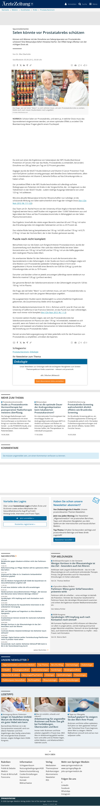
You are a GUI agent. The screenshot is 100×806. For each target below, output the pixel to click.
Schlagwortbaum (27, 765)
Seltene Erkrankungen (69, 680)
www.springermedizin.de (71, 765)
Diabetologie (86, 665)
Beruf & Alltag (57, 665)
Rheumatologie (49, 680)
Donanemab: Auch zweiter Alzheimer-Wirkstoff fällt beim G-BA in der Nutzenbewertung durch (24, 645)
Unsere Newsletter (14, 660)
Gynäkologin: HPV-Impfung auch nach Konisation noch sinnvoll (22, 600)
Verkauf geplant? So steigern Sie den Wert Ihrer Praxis (83, 718)
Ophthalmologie (64, 675)
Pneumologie (80, 675)
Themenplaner (52, 768)
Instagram (65, 794)
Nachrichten (8, 556)
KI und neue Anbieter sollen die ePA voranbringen (20, 588)
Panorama (5, 777)
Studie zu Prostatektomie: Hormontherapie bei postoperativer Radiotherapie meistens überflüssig (16, 408)
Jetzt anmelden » (25, 518)
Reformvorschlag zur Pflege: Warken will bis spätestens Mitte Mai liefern (24, 569)
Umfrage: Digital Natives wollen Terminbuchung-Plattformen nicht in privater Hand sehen (24, 639)
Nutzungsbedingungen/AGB (32, 768)
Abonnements (52, 774)
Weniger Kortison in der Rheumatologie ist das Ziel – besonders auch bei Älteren (21, 626)
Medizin (4, 771)
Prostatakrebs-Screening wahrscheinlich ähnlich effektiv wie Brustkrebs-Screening (80, 408)
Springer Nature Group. (49, 801)
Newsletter (50, 777)
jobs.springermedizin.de (71, 771)
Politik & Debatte (8, 768)
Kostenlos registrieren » (25, 524)
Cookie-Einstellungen (29, 774)
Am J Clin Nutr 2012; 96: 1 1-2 (53, 313)
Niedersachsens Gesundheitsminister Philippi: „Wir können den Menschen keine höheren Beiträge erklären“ (24, 593)
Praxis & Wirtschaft (9, 774)
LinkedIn (64, 785)
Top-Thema (43, 665)
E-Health (6, 670)
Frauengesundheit (21, 670)
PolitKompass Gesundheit (14, 680)
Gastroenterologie (40, 670)
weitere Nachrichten (41, 650)
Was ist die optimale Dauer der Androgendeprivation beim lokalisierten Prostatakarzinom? (48, 408)
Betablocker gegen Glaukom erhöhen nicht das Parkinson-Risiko (23, 562)
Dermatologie (72, 665)
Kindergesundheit (72, 670)
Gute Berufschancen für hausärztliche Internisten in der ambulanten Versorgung (22, 606)
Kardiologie (56, 670)
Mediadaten (51, 765)
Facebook (65, 788)
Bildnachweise (26, 783)
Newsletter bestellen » (64, 540)
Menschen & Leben (11, 675)
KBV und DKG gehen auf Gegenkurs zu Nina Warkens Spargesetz (21, 613)
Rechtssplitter (34, 680)
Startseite (5, 765)
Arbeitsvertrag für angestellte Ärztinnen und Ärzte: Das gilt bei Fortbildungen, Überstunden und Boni (50, 723)
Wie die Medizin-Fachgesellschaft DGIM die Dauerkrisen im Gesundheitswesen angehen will (23, 582)
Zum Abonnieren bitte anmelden (50, 381)
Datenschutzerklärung (29, 771)
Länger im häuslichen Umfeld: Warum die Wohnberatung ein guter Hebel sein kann (16, 720)
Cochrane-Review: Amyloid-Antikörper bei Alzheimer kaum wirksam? (23, 632)
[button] (93, 4)
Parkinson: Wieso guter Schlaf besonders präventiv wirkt (72, 590)
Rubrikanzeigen (52, 771)
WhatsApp (65, 791)
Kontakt (23, 780)
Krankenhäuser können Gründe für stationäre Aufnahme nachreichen (23, 619)
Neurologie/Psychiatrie (32, 675)
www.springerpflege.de (71, 768)
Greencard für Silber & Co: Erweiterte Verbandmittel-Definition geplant (21, 576)
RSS (47, 780)
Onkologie (34, 352)
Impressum (24, 777)
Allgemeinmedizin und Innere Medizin (19, 665)
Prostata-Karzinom (21, 352)
